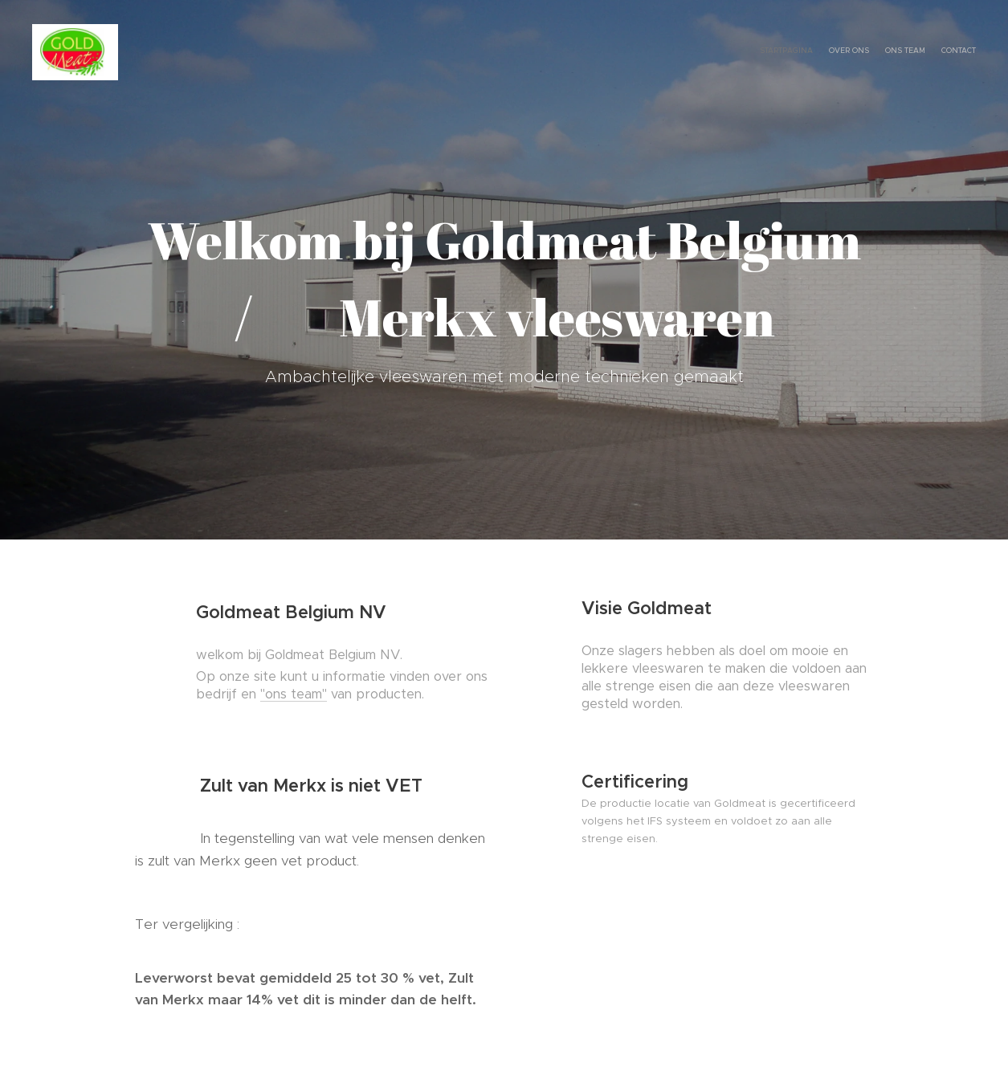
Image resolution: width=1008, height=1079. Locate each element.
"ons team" (293, 694)
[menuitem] (930, 52)
